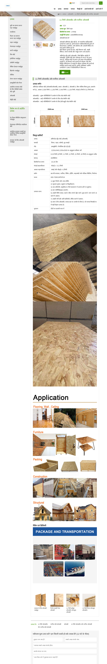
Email (64, 72)
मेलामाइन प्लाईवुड (15, 46)
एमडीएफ (12, 32)
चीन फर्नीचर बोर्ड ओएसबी (44, 627)
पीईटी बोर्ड (13, 99)
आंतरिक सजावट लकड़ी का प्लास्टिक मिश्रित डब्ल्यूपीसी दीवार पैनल (18, 133)
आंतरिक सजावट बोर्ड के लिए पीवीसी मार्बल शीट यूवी (16, 89)
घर (59, 14)
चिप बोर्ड (12, 54)
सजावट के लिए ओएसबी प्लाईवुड (17, 141)
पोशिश (12, 75)
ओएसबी (70, 14)
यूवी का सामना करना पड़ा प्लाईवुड (16, 27)
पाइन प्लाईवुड (14, 42)
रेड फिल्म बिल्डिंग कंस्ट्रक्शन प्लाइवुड (18, 118)
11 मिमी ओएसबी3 (43, 624)
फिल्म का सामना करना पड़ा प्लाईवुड (15, 37)
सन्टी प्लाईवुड (14, 50)
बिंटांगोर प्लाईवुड (14, 70)
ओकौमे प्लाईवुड (14, 62)
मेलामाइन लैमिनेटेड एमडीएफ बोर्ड (18, 125)
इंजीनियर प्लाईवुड (15, 58)
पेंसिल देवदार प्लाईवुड (16, 66)
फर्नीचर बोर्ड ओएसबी (55, 624)
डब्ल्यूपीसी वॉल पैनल (16, 83)
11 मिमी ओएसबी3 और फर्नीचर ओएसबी (81, 624)
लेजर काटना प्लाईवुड (16, 79)
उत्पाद (64, 14)
